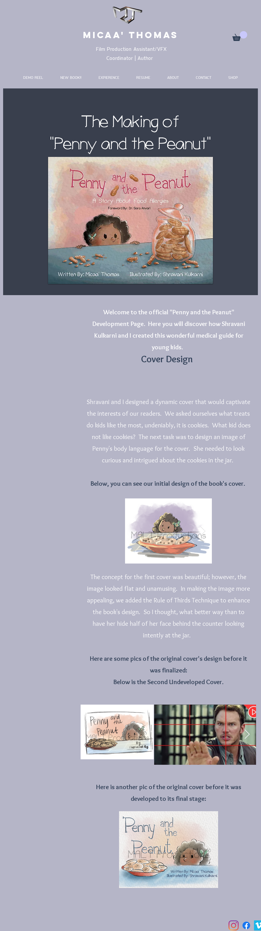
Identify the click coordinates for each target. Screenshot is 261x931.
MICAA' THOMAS (130, 34)
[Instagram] (234, 925)
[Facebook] (246, 925)
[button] (239, 36)
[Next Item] (203, 531)
